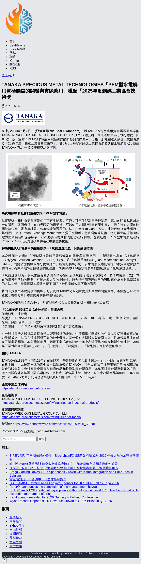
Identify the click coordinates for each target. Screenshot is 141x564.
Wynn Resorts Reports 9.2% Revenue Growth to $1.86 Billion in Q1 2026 (60, 501)
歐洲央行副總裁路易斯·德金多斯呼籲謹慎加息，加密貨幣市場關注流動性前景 (63, 464)
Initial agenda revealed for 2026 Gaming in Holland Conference (53, 497)
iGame (14, 60)
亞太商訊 (8, 75)
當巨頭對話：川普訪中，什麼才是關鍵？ (37, 479)
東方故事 (15, 546)
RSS (12, 68)
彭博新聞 (15, 517)
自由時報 (15, 529)
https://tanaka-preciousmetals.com (26, 388)
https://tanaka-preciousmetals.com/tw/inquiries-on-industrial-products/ (50, 402)
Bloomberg (56, 553)
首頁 (12, 41)
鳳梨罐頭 (15, 538)
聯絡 (12, 56)
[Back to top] (4, 560)
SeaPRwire (17, 45)
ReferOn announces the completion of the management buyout (53, 486)
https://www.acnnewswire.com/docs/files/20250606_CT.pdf (54, 424)
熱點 (12, 52)
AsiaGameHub (39, 553)
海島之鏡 (15, 542)
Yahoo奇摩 (17, 525)
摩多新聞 (15, 521)
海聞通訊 (15, 533)
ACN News (17, 49)
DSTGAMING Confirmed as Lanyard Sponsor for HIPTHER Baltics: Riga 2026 (64, 483)
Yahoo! (68, 553)
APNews (91, 553)
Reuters (79, 553)
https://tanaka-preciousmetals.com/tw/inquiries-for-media (41, 417)
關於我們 (15, 64)
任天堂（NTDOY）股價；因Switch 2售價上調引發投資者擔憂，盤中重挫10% (63, 468)
